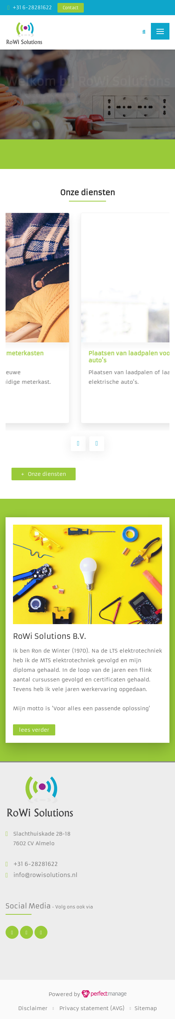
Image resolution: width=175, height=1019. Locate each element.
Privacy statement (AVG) (92, 1008)
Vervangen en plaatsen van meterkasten (78, 353)
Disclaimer (32, 1008)
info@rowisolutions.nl (45, 874)
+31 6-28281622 (32, 7)
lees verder (34, 730)
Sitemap (146, 1008)
